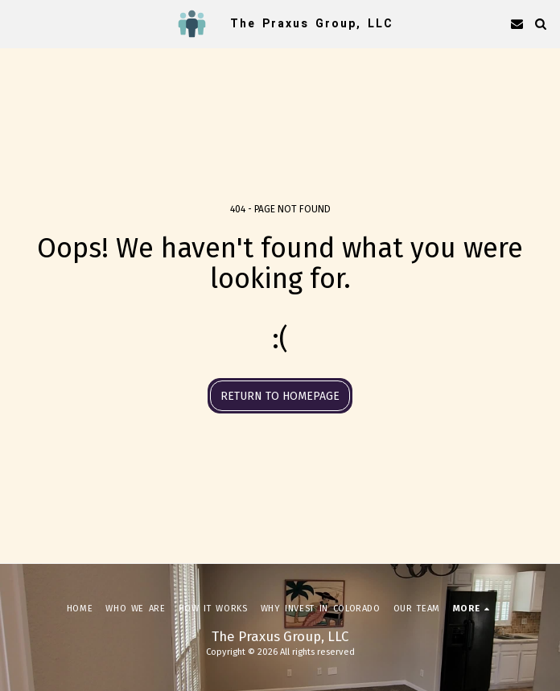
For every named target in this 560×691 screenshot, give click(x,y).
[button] (17, 23)
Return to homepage (280, 396)
